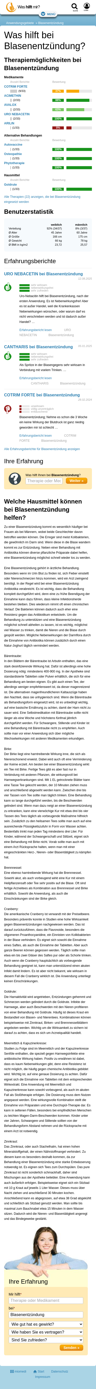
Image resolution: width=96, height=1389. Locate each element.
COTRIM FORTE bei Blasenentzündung (42, 395)
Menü (48, 13)
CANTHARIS (40, 383)
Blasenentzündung (50, 23)
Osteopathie (13, 154)
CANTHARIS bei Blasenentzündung (38, 347)
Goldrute (10, 184)
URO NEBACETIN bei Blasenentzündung (43, 274)
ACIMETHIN (12, 96)
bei (11, 1308)
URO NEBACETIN (17, 114)
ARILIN (9, 123)
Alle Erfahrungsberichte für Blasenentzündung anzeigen (42, 449)
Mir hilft (14, 1294)
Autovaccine (13, 144)
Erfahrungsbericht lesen (35, 330)
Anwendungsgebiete (20, 23)
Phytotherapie (14, 163)
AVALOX (10, 105)
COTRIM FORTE (15, 86)
